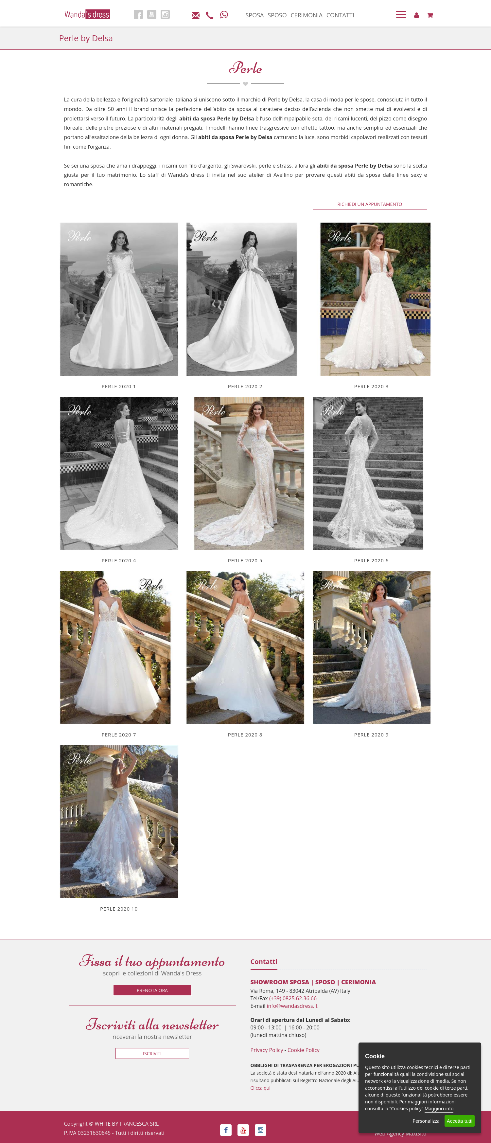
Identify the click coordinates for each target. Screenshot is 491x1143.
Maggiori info (439, 1108)
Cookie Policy (304, 1050)
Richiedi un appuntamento (370, 204)
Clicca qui (261, 1088)
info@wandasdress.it (292, 1005)
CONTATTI (340, 15)
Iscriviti (152, 1053)
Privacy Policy (267, 1050)
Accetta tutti (459, 1121)
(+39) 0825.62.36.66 (293, 998)
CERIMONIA (306, 15)
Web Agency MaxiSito (401, 1133)
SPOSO (277, 15)
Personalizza (426, 1121)
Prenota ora (152, 990)
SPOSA (255, 15)
